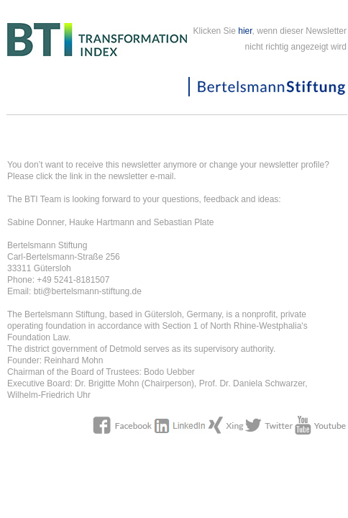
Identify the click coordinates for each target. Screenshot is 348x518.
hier (245, 31)
